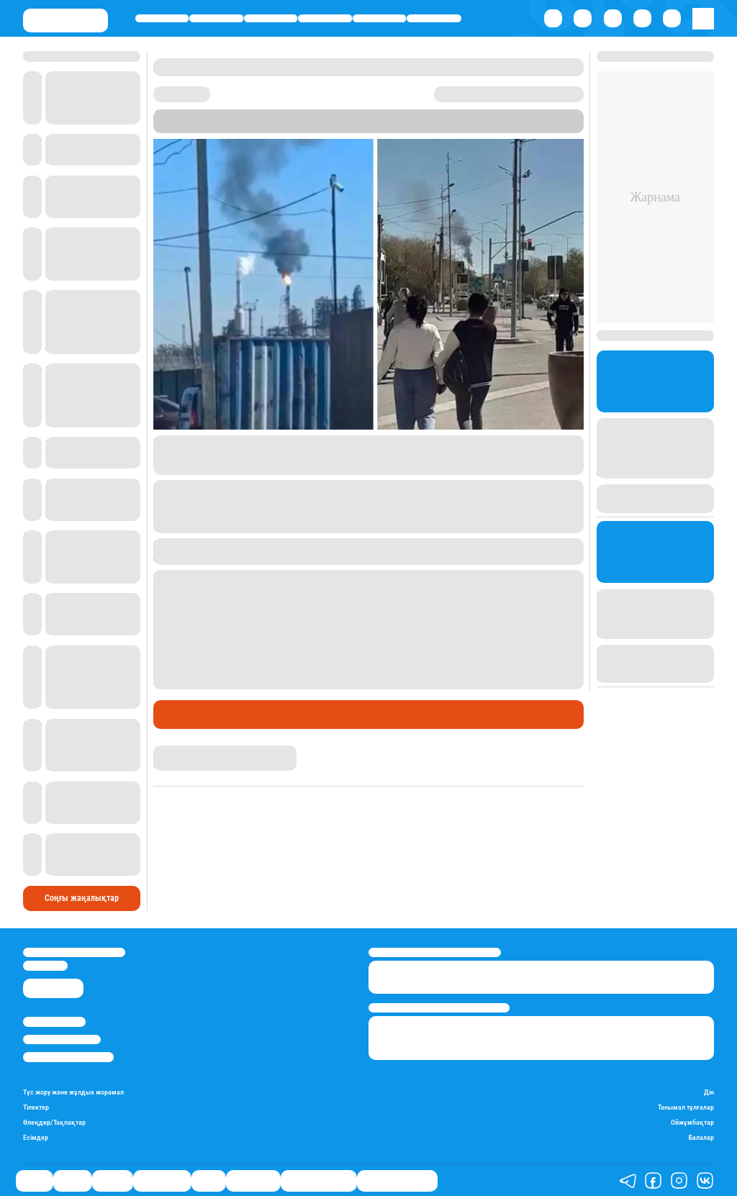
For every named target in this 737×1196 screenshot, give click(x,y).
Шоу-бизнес (434, 18)
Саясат (162, 18)
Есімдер (35, 1137)
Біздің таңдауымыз (397, 1180)
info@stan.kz (45, 965)
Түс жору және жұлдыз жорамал (73, 1092)
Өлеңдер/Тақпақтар (54, 1122)
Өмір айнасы (325, 18)
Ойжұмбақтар (692, 1122)
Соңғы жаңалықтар (82, 898)
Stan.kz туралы (54, 1021)
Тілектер (36, 1107)
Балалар (701, 1137)
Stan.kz (170, 127)
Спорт (379, 18)
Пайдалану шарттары (68, 1056)
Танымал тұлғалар (686, 1107)
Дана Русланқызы (191, 751)
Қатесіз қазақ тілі (318, 1180)
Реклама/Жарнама (62, 1039)
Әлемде (270, 18)
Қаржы (216, 18)
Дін (709, 1092)
